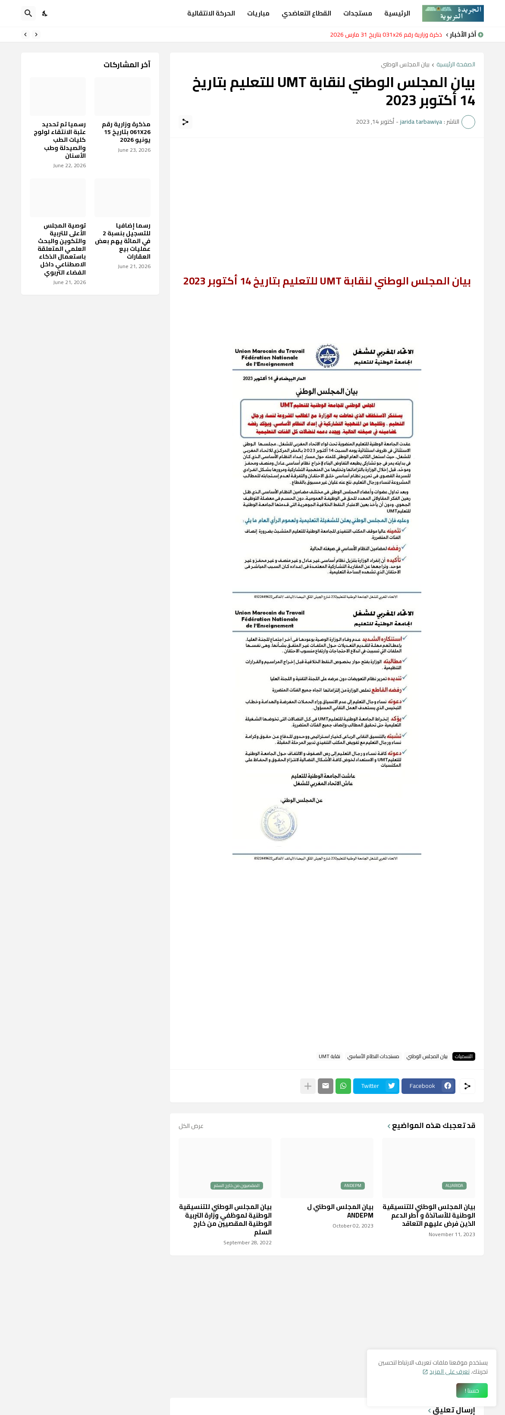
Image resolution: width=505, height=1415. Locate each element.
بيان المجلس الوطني (405, 65)
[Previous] (36, 34)
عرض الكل (191, 1126)
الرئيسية (397, 13)
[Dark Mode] (45, 13)
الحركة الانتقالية (211, 13)
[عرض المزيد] (308, 1086)
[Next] (25, 34)
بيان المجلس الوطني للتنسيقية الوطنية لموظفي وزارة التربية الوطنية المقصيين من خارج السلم (225, 1219)
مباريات (258, 13)
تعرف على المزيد (450, 1371)
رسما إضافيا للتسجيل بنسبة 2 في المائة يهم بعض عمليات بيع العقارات (123, 241)
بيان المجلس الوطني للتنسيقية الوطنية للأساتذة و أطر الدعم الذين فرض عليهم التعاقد (429, 1215)
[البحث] (28, 13)
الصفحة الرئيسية (455, 65)
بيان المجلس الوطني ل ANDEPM (340, 1211)
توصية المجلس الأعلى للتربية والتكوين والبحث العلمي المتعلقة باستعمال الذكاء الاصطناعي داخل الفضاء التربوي (62, 249)
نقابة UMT (329, 1056)
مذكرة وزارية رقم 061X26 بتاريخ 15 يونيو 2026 (126, 132)
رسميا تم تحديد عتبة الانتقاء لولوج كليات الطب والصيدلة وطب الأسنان (60, 139)
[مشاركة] (185, 122)
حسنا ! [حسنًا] (472, 1390)
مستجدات (357, 13)
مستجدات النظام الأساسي (373, 1056)
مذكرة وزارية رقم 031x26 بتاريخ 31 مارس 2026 (384, 34)
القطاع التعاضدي (306, 13)
